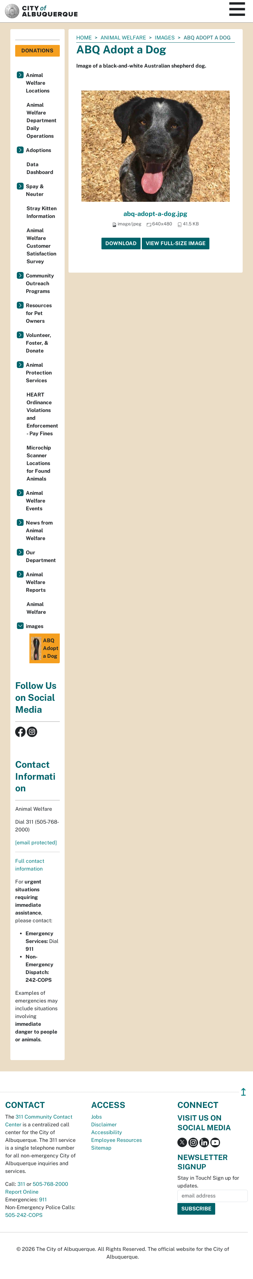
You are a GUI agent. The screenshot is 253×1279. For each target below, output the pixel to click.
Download (121, 243)
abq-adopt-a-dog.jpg (155, 214)
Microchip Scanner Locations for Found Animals (38, 463)
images (165, 38)
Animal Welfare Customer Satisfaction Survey (41, 246)
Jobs (96, 1117)
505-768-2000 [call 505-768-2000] (50, 1184)
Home (84, 38)
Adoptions (38, 150)
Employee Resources (116, 1140)
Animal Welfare (123, 38)
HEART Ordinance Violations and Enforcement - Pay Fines (42, 414)
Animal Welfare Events (35, 501)
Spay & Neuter (35, 190)
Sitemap (101, 1148)
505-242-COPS (24, 1215)
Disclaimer (104, 1125)
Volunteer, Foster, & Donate (38, 343)
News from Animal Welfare (39, 530)
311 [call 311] (21, 1184)
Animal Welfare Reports (36, 582)
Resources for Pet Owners (39, 313)
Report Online (21, 1192)
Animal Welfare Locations (37, 83)
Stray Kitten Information (41, 212)
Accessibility (106, 1132)
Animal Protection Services (39, 373)
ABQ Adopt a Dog (44, 648)
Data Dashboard (39, 168)
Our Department (41, 556)
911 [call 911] (43, 1200)
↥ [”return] (243, 1092)
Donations (37, 51)
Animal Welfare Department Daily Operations (41, 120)
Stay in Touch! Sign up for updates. (208, 1182)
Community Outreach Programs (40, 283)
